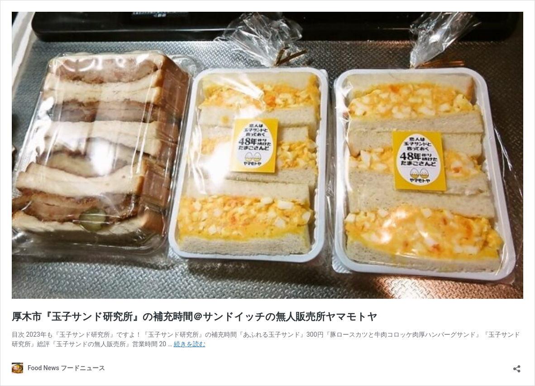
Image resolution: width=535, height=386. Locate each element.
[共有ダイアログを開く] (517, 366)
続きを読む (189, 344)
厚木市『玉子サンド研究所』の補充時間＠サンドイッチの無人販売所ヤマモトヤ (194, 316)
